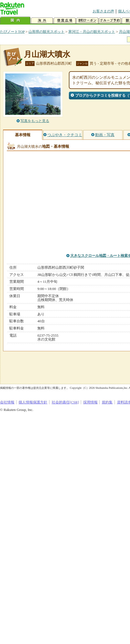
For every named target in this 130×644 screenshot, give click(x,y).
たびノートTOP (12, 32)
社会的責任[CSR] (65, 402)
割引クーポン (87, 21)
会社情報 (7, 402)
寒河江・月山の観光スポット (91, 32)
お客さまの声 (103, 11)
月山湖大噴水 (47, 54)
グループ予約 (110, 21)
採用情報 (90, 402)
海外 (42, 21)
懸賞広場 (65, 21)
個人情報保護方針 (33, 402)
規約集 (107, 402)
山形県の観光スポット (46, 32)
